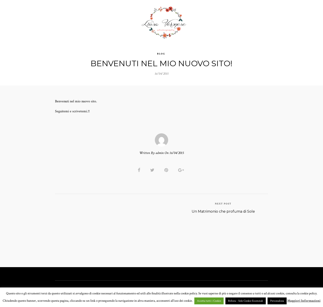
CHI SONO (203, 21)
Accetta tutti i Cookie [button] (209, 301)
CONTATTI (226, 21)
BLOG (246, 21)
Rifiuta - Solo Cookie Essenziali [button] (245, 301)
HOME (80, 21)
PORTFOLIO (101, 21)
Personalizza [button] (277, 301)
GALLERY (128, 21)
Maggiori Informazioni (304, 301)
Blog (161, 50)
